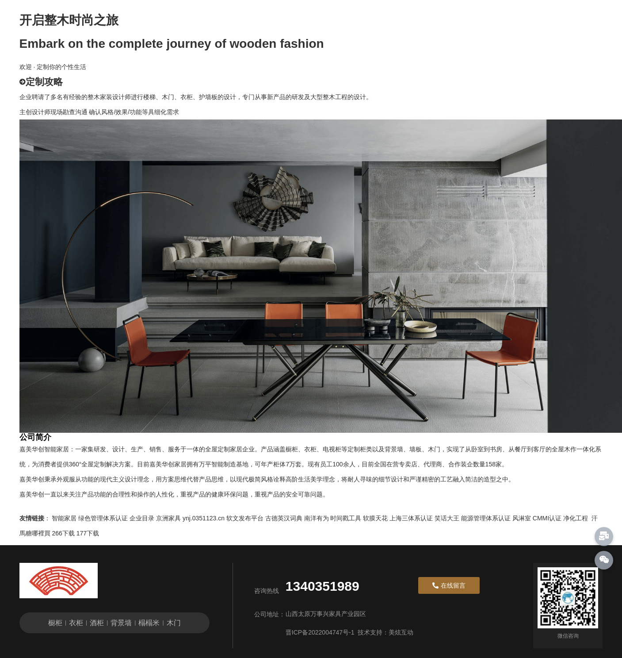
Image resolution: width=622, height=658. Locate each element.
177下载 (87, 533)
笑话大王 (447, 518)
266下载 (63, 533)
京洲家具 (168, 518)
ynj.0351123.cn (204, 518)
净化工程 (575, 518)
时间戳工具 (345, 518)
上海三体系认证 (411, 518)
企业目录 (142, 518)
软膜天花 (375, 518)
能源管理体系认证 (486, 518)
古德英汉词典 (283, 518)
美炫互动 (401, 632)
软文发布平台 (244, 518)
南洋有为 (316, 518)
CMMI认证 (547, 518)
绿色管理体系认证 (103, 518)
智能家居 (64, 518)
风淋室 (521, 518)
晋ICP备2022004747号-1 (320, 632)
